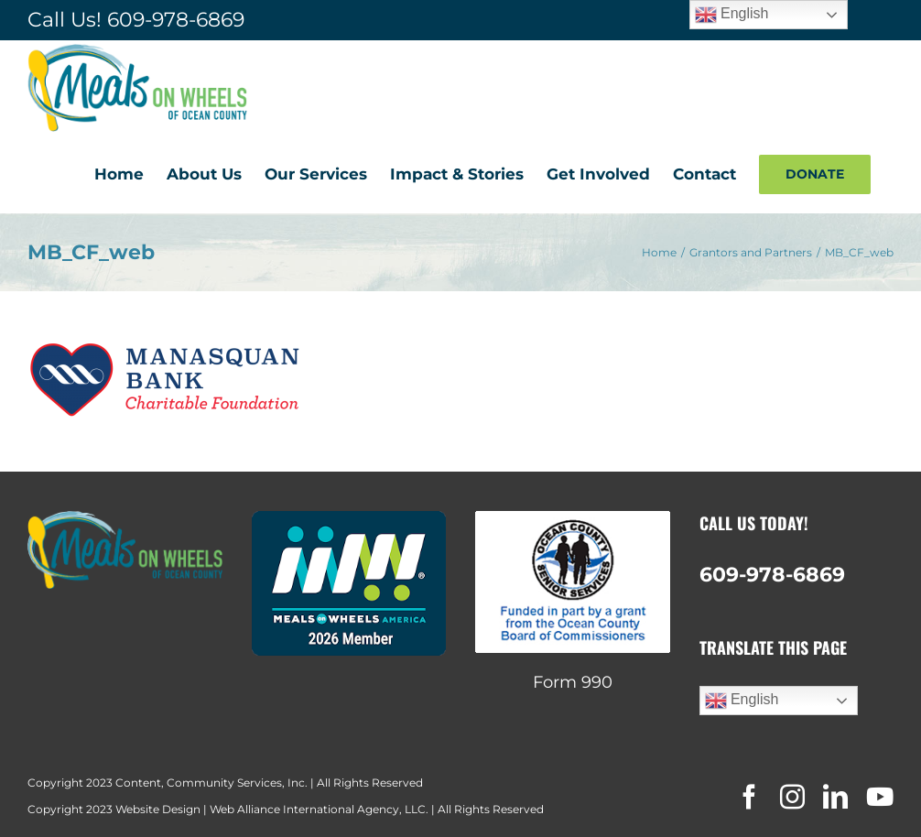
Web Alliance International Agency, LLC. (319, 809)
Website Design (157, 809)
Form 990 (572, 682)
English (742, 701)
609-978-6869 (175, 19)
